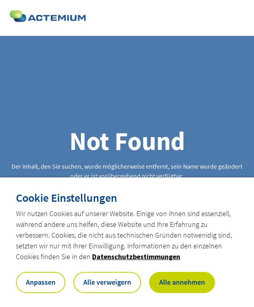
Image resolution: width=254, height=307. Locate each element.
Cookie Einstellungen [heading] (66, 197)
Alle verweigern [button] (107, 282)
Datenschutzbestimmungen (136, 256)
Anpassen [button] (40, 282)
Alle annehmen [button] (182, 282)
